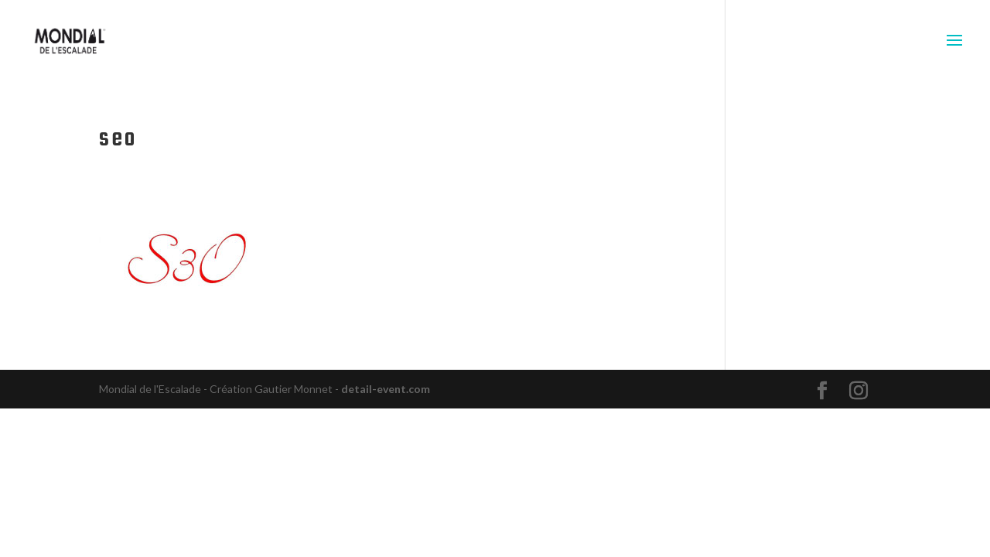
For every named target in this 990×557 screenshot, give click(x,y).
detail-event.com (385, 388)
